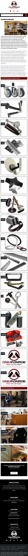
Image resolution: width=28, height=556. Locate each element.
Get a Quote (14, 473)
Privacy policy (8, 546)
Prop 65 (9, 549)
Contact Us (16, 549)
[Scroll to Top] (21, 553)
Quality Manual (13, 548)
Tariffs (12, 549)
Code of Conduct (3, 549)
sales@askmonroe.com (14, 529)
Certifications (14, 546)
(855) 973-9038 (15, 527)
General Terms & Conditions (21, 546)
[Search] (11, 15)
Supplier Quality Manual (20, 548)
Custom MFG (3, 546)
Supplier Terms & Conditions (5, 548)
